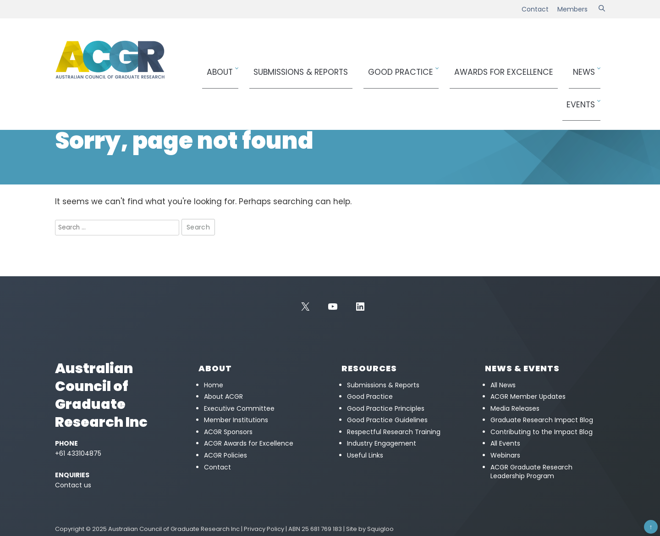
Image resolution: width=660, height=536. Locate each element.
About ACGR (223, 396)
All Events (505, 443)
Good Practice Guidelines (387, 419)
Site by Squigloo (370, 529)
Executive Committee (239, 408)
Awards (485, 67)
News (547, 67)
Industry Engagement (381, 443)
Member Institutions (236, 419)
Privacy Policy (264, 529)
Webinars (505, 455)
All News (503, 385)
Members (572, 9)
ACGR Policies (225, 455)
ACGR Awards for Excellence (248, 443)
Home (63, 103)
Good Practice (400, 67)
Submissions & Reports (320, 67)
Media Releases (514, 408)
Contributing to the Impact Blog (541, 431)
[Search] (601, 9)
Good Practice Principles (385, 408)
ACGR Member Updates (528, 396)
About (252, 67)
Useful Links (365, 455)
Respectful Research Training (393, 431)
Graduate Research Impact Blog (541, 419)
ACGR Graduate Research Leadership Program (531, 472)
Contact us (73, 485)
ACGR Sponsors (228, 431)
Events (584, 67)
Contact (535, 9)
